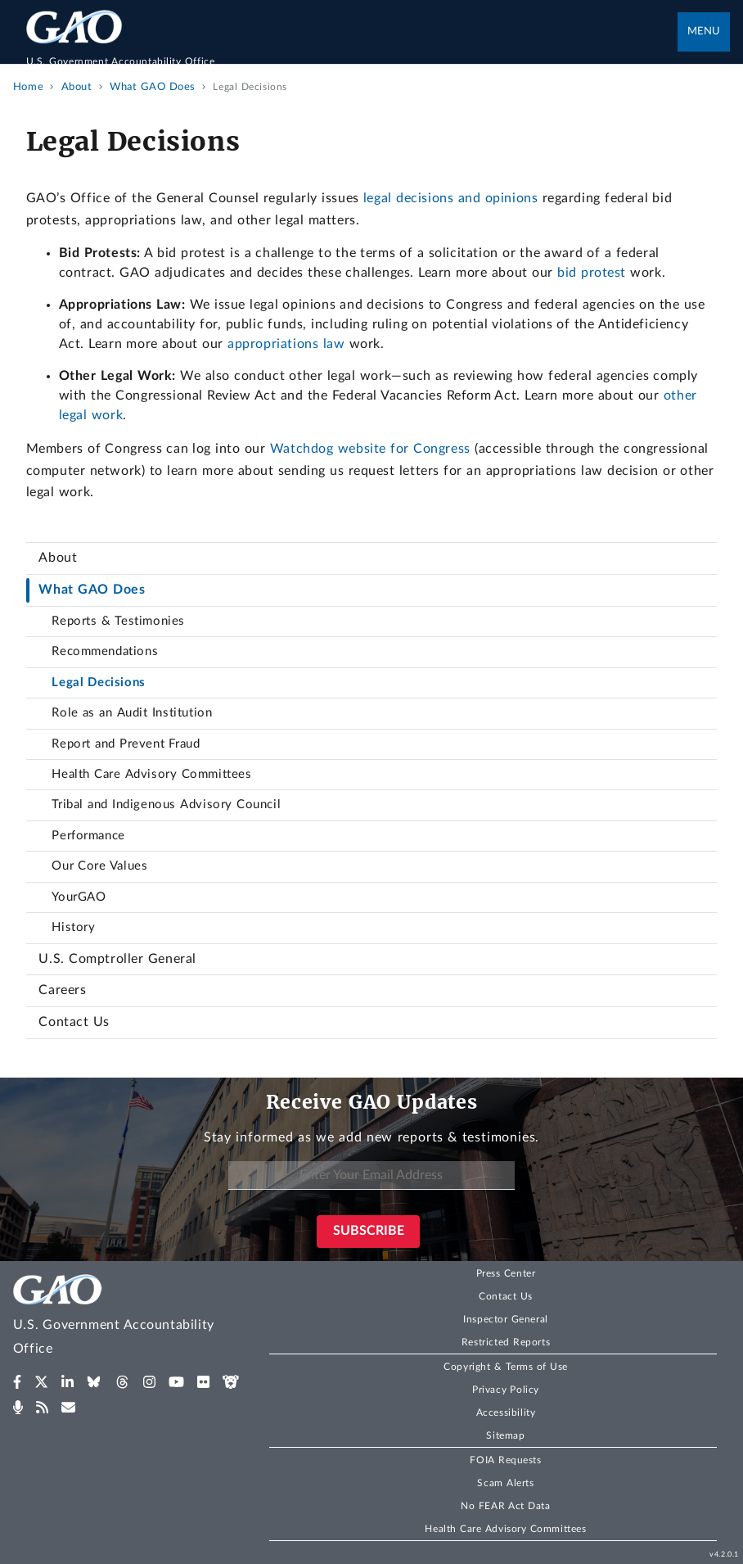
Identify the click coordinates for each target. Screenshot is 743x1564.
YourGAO (79, 897)
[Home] (352, 53)
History (73, 927)
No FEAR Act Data (505, 1506)
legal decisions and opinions (450, 198)
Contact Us (74, 1021)
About (57, 557)
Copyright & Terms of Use (506, 1367)
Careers (62, 990)
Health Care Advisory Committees (151, 774)
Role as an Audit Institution (132, 713)
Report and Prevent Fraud (126, 744)
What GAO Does (91, 589)
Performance (88, 835)
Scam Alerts (505, 1483)
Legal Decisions (99, 682)
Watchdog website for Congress (370, 448)
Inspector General (505, 1319)
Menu (703, 31)
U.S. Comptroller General (117, 958)
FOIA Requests (505, 1460)
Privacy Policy (505, 1389)
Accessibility (506, 1412)
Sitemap (505, 1435)
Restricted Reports (506, 1342)
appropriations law (285, 343)
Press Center (506, 1273)
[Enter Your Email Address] (371, 1175)
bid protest (591, 272)
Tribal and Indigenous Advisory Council (166, 804)
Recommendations (105, 651)
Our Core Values (99, 866)
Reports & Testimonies (118, 621)
